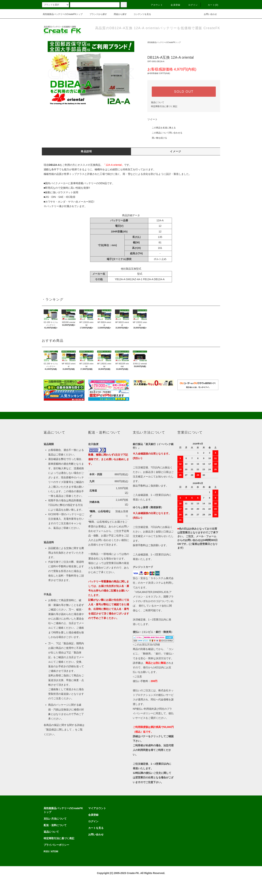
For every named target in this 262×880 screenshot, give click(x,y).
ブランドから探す (96, 14)
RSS (46, 851)
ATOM (54, 851)
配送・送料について (55, 825)
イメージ (175, 151)
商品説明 (86, 151)
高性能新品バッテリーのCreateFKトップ (63, 14)
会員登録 (173, 5)
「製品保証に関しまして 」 (59, 729)
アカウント (154, 5)
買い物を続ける (157, 138)
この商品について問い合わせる (164, 133)
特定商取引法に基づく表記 (164, 106)
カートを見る (96, 827)
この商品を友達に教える (161, 127)
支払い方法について (55, 818)
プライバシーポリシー (56, 844)
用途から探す (118, 14)
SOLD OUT (183, 91)
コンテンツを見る (140, 14)
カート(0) (210, 5)
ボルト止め (160, 259)
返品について (157, 102)
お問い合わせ (208, 14)
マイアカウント (97, 808)
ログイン (191, 5)
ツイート (152, 119)
